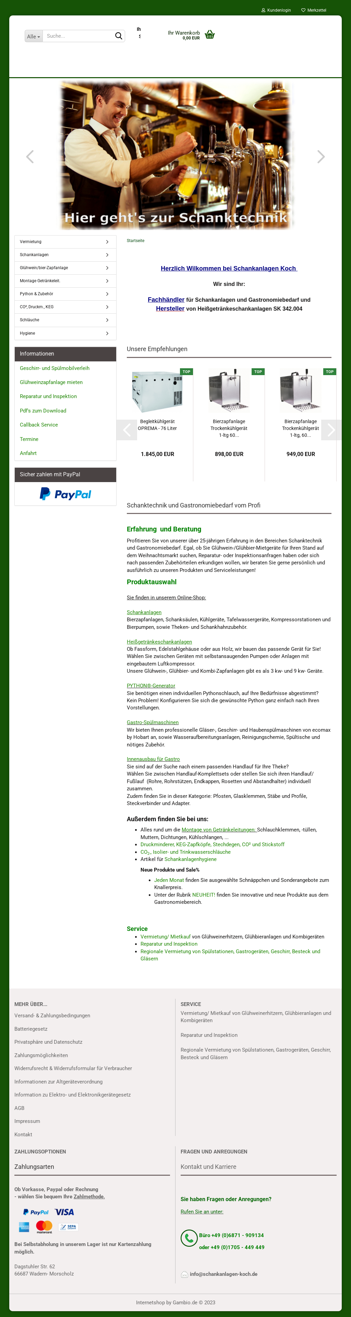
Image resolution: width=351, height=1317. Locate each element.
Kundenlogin (276, 10)
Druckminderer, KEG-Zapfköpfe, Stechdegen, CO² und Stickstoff (213, 851)
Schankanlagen (34, 260)
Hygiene (27, 339)
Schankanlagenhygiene (191, 865)
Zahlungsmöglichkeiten (41, 1061)
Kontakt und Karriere (209, 1172)
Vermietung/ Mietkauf (166, 942)
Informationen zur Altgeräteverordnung (58, 1088)
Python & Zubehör (36, 300)
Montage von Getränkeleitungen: (219, 836)
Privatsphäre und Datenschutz (48, 1048)
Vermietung (30, 247)
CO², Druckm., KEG (36, 313)
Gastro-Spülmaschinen (153, 729)
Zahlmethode (89, 1203)
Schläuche (29, 326)
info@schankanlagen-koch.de (223, 1280)
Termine (29, 445)
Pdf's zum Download (43, 417)
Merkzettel (313, 10)
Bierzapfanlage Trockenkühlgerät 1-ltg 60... (228, 434)
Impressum (27, 1127)
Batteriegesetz (30, 1035)
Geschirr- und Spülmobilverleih (54, 374)
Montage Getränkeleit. (40, 286)
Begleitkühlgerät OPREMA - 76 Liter (157, 430)
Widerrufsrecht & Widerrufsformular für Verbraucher (73, 1074)
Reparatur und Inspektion (169, 950)
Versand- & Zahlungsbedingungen (52, 1021)
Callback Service (39, 431)
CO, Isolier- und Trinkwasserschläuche (186, 858)
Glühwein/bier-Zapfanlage (44, 273)
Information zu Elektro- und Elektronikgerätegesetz (72, 1101)
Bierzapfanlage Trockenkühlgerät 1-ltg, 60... (300, 434)
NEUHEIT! (203, 901)
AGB (19, 1114)
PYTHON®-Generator (151, 692)
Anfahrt (28, 459)
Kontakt (23, 1140)
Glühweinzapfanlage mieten (51, 388)
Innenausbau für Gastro (153, 765)
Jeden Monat (169, 886)
